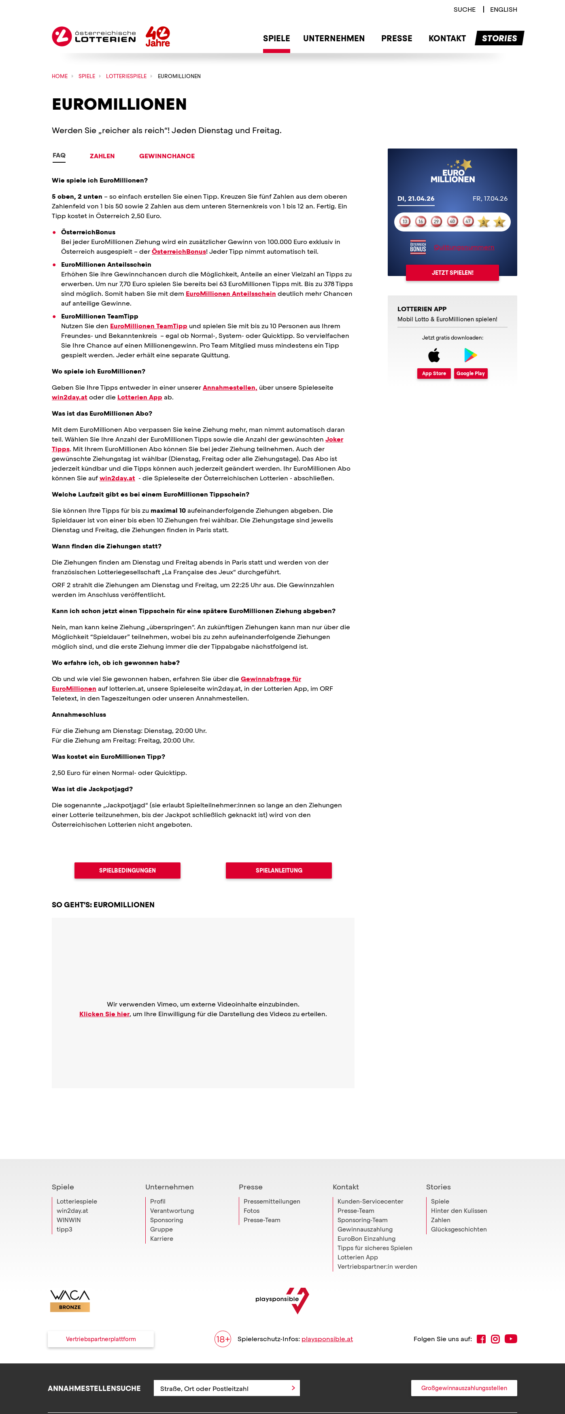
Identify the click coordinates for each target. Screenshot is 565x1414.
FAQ (59, 155)
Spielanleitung (279, 870)
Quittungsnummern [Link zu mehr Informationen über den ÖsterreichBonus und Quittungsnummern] (464, 247)
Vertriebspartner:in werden (377, 1248)
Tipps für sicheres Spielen (375, 1230)
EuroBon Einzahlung (366, 1221)
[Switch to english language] (503, 9)
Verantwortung (172, 1193)
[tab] (416, 199)
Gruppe (161, 1211)
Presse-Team (262, 1202)
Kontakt (346, 1168)
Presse (251, 1168)
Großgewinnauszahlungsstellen (464, 1370)
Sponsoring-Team (363, 1202)
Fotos (251, 1193)
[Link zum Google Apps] (470, 363)
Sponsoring (166, 1202)
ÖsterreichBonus (179, 251)
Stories (438, 1168)
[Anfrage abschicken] (293, 1369)
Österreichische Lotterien (94, 36)
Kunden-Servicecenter (371, 1183)
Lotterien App (139, 397)
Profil (158, 1183)
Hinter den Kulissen (459, 1193)
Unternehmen (169, 1168)
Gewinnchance (167, 156)
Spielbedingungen (127, 870)
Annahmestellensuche (94, 1369)
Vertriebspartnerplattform (101, 1321)
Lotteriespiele (77, 1183)
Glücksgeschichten (459, 1211)
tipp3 (64, 1211)
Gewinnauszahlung (365, 1211)
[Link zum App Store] (434, 363)
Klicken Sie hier (104, 1014)
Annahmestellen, (230, 387)
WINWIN (69, 1202)
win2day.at (69, 397)
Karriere (161, 1221)
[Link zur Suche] (465, 9)
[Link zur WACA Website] (70, 1283)
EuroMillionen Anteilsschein (231, 293)
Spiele (63, 1168)
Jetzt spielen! (453, 272)
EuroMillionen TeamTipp (148, 326)
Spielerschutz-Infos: (284, 1320)
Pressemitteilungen (272, 1183)
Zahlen (102, 156)
